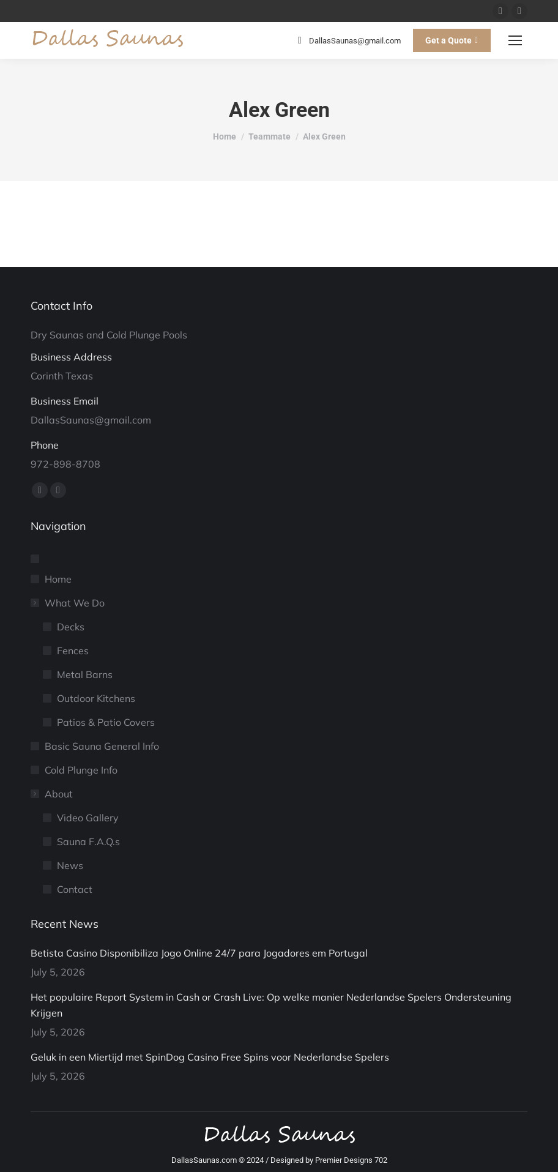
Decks (70, 627)
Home (58, 579)
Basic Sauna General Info (102, 746)
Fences (73, 650)
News (70, 865)
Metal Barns (85, 674)
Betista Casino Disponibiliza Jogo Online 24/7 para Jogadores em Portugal (199, 953)
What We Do (68, 603)
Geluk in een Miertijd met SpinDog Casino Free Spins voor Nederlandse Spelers (210, 1057)
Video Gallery (88, 818)
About (52, 794)
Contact (74, 889)
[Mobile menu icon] (515, 40)
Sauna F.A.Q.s (88, 841)
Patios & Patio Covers (106, 722)
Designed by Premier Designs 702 (328, 1160)
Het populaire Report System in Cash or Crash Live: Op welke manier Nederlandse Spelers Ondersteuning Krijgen (271, 1005)
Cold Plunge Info (81, 770)
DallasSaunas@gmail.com (347, 40)
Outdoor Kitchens (96, 698)
